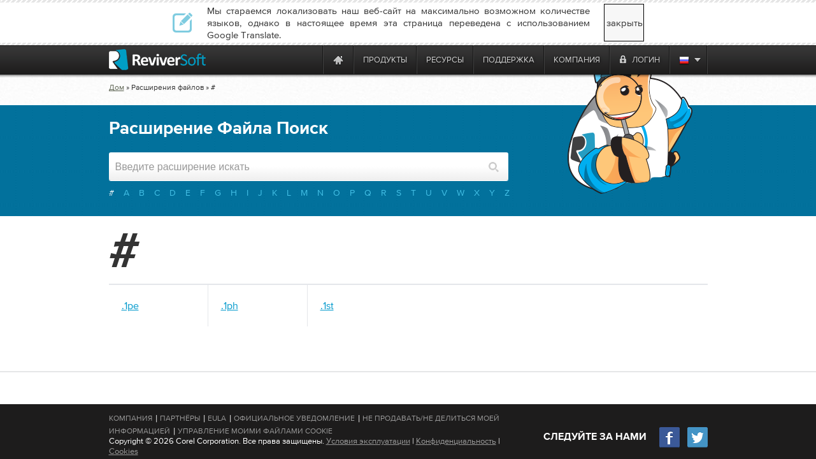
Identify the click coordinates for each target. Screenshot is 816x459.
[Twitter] (697, 446)
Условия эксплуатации (368, 441)
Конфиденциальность (456, 441)
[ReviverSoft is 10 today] (310, 59)
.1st (327, 305)
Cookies (123, 451)
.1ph (229, 305)
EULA (217, 418)
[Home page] (338, 59)
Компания (130, 418)
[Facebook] (670, 446)
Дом (116, 87)
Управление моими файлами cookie (255, 430)
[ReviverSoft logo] (157, 59)
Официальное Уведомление (294, 418)
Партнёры (180, 418)
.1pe (130, 305)
